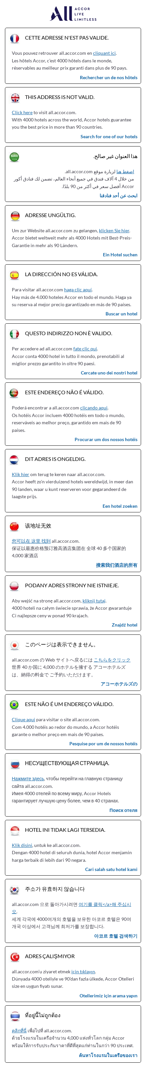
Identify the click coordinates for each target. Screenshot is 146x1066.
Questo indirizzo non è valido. (68, 333)
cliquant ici (104, 53)
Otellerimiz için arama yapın (108, 995)
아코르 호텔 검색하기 (115, 936)
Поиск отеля (123, 810)
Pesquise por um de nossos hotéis (103, 743)
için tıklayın (83, 971)
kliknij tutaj (94, 600)
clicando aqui (94, 407)
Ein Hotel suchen (120, 254)
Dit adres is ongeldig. (55, 459)
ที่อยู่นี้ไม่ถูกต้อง (43, 1015)
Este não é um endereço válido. (69, 704)
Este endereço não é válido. (64, 392)
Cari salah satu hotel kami (111, 869)
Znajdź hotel (124, 625)
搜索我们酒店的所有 (116, 565)
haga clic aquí (78, 289)
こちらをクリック (112, 659)
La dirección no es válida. (61, 274)
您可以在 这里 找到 (31, 541)
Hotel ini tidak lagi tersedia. (65, 829)
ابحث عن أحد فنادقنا (118, 195)
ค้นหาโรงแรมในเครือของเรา (108, 1055)
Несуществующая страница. (67, 763)
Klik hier (20, 474)
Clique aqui (23, 719)
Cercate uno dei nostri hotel (109, 372)
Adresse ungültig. (50, 215)
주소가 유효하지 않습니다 (55, 889)
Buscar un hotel (121, 313)
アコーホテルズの (119, 684)
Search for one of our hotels (109, 136)
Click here (22, 112)
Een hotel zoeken (120, 506)
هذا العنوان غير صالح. (115, 156)
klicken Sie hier (114, 230)
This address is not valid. (59, 97)
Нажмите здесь (28, 778)
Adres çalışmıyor (50, 956)
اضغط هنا (125, 171)
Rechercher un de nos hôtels (108, 77)
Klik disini (22, 845)
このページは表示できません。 (62, 644)
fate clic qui (85, 348)
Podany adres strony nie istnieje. (72, 585)
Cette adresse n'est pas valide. (67, 37)
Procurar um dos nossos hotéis (106, 439)
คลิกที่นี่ (19, 1030)
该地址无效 (38, 525)
